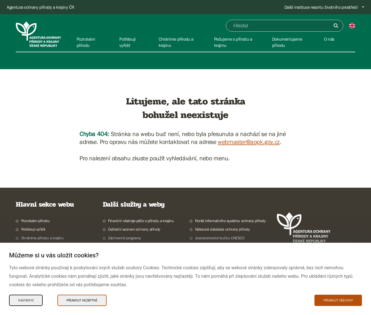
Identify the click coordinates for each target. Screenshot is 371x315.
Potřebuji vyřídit (33, 229)
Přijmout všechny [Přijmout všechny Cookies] (338, 300)
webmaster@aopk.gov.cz (249, 141)
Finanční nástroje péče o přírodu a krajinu (141, 220)
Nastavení (26, 300)
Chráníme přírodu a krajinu (42, 238)
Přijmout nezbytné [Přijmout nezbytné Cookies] (82, 300)
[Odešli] (336, 25)
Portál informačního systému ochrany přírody (230, 220)
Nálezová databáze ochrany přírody (222, 229)
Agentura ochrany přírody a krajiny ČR (40, 7)
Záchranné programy (124, 238)
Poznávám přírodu (35, 220)
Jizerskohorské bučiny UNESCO (220, 238)
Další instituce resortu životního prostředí (321, 7)
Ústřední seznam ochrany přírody (134, 229)
